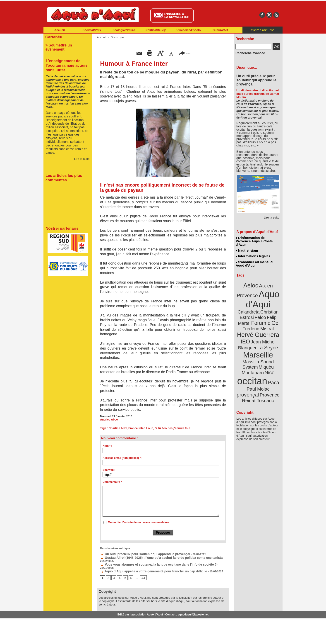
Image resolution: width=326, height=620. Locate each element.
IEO (247, 324)
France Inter (135, 428)
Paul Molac (248, 361)
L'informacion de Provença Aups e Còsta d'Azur (257, 239)
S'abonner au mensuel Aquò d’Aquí (254, 258)
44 (141, 569)
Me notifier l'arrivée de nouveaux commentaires (138, 522)
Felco (273, 302)
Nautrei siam (247, 246)
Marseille (250, 335)
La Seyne (266, 329)
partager (184, 53)
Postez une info (262, 30)
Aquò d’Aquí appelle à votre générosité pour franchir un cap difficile (146, 563)
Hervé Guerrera (258, 318)
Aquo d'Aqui (257, 291)
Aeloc (251, 279)
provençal (268, 361)
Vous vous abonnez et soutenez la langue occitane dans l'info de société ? (150, 560)
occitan (253, 353)
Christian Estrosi (252, 302)
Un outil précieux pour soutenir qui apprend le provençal (139, 553)
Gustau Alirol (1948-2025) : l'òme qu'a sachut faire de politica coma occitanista (153, 556)
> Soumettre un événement (66, 44)
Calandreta (269, 297)
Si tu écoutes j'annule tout (169, 428)
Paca (271, 355)
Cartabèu (53, 37)
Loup (147, 428)
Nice (268, 346)
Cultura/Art (220, 30)
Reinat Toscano (262, 368)
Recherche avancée (248, 52)
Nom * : (107, 445)
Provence (251, 366)
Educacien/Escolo (188, 30)
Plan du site (143, 613)
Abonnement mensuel (103, 613)
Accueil (59, 30)
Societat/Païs (92, 30)
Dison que (116, 37)
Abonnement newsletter (63, 613)
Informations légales (252, 251)
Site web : (109, 470)
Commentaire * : (113, 482)
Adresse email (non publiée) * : (122, 458)
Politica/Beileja (156, 30)
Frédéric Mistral (262, 313)
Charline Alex (117, 428)
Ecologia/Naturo (124, 30)
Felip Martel (251, 308)
